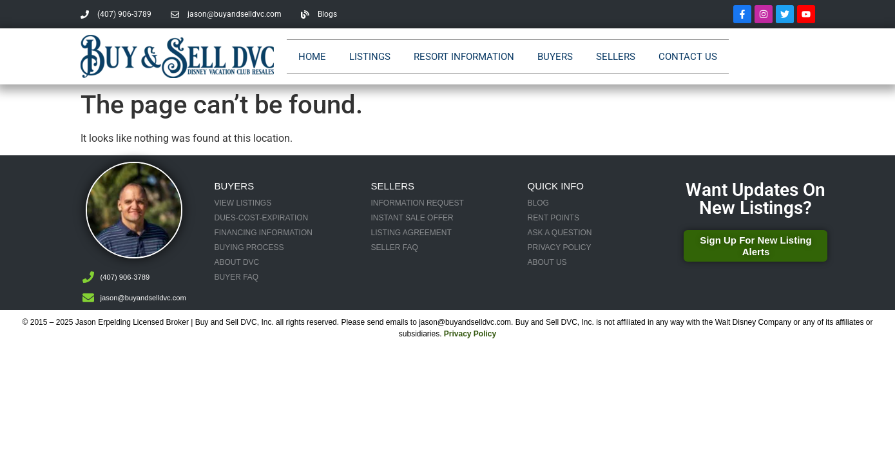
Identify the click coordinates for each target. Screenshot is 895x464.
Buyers (555, 57)
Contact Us (688, 57)
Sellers (615, 57)
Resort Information (464, 57)
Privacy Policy (470, 333)
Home (312, 57)
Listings (369, 57)
